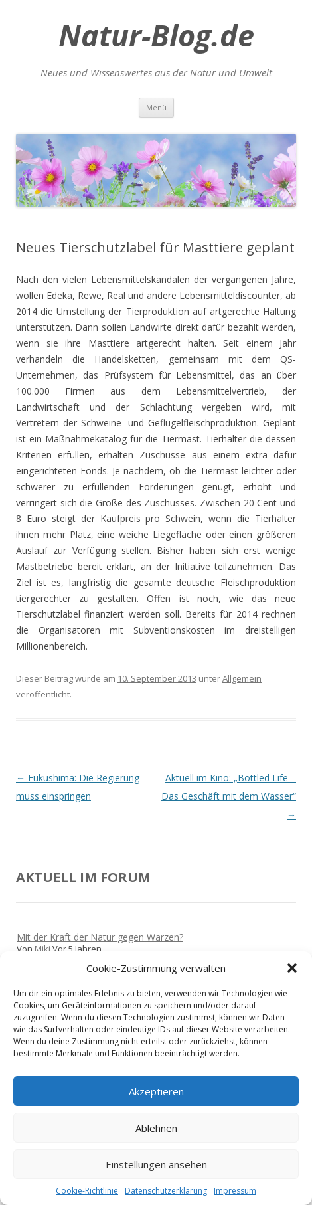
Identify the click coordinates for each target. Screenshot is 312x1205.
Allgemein (242, 678)
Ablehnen (156, 1128)
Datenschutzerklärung (166, 1190)
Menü (156, 107)
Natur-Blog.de (156, 35)
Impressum (235, 1190)
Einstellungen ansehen (156, 1164)
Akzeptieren (156, 1091)
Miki (42, 949)
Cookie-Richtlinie (87, 1190)
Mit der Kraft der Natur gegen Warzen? (100, 937)
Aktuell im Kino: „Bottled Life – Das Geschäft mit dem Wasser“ (228, 796)
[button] (292, 967)
